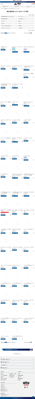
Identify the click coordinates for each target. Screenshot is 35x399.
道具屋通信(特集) (20, 375)
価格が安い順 (9, 342)
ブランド (17, 6)
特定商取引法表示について (5, 394)
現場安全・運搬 (11, 375)
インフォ (29, 6)
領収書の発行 (3, 393)
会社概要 (19, 379)
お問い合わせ (3, 386)
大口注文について (3, 387)
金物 (9, 8)
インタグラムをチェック (16, 353)
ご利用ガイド (3, 384)
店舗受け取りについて (4, 389)
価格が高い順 (13, 342)
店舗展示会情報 (20, 378)
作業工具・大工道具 (4, 378)
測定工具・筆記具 (3, 379)
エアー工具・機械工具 (4, 375)
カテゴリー (5, 6)
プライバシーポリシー (4, 396)
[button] (33, 33)
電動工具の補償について (4, 390)
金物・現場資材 (6, 8)
